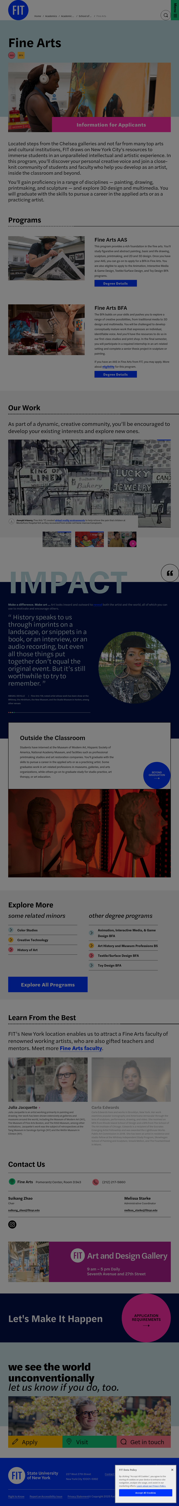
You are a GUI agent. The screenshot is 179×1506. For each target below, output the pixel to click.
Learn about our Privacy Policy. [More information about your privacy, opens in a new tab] (151, 1485)
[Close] (172, 1469)
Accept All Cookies (145, 1492)
